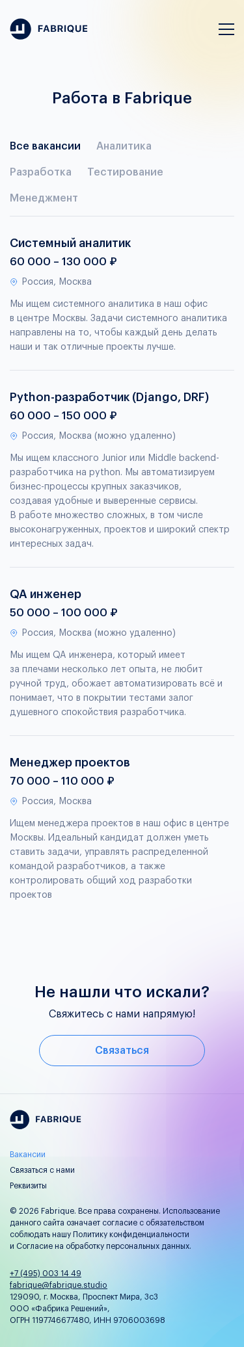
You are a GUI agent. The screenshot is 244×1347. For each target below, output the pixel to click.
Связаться (122, 1050)
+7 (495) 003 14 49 (45, 1273)
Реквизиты (28, 1186)
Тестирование (125, 172)
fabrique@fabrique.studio (58, 1285)
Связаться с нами (42, 1170)
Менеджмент (44, 198)
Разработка (41, 172)
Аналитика (124, 146)
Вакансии (28, 1154)
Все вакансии (45, 146)
